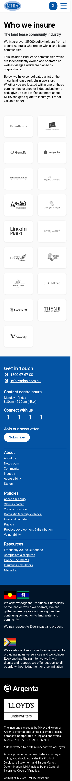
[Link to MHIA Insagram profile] (19, 417)
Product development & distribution (28, 529)
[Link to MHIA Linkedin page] (41, 417)
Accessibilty (12, 478)
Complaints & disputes (19, 555)
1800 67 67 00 (18, 375)
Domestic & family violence (23, 514)
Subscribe (17, 437)
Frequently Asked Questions (23, 550)
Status (8, 484)
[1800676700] (53, 6)
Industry (9, 474)
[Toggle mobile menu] (64, 6)
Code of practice (15, 509)
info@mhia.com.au (22, 381)
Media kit (10, 570)
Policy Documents (16, 560)
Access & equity (15, 499)
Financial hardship (16, 519)
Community (11, 468)
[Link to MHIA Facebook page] (8, 417)
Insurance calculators (18, 565)
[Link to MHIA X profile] (30, 417)
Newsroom (11, 463)
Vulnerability (12, 534)
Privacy (9, 524)
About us (10, 458)
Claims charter (14, 504)
